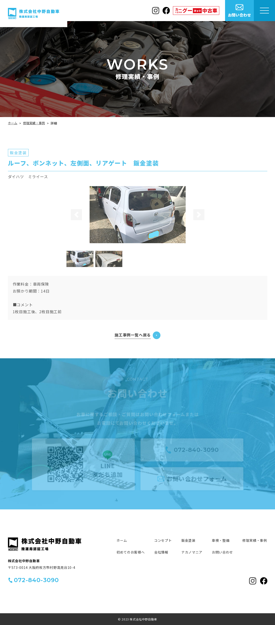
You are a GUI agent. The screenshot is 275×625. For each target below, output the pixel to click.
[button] (76, 214)
